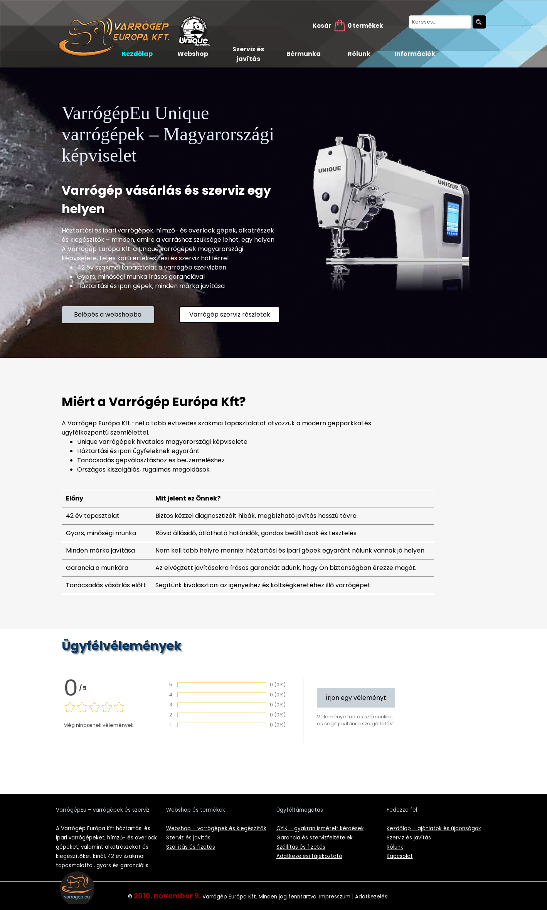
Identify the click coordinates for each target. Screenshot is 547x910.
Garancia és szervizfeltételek (314, 837)
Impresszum (334, 896)
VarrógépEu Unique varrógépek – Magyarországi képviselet (170, 134)
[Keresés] (479, 22)
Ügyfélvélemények (122, 645)
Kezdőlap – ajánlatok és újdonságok (434, 828)
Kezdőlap (137, 53)
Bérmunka (303, 53)
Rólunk (359, 53)
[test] (108, 314)
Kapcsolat (400, 856)
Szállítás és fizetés (190, 847)
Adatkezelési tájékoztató (309, 856)
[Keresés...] (440, 22)
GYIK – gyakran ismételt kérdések (320, 828)
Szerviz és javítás (248, 54)
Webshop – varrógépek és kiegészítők (216, 828)
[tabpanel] (171, 258)
